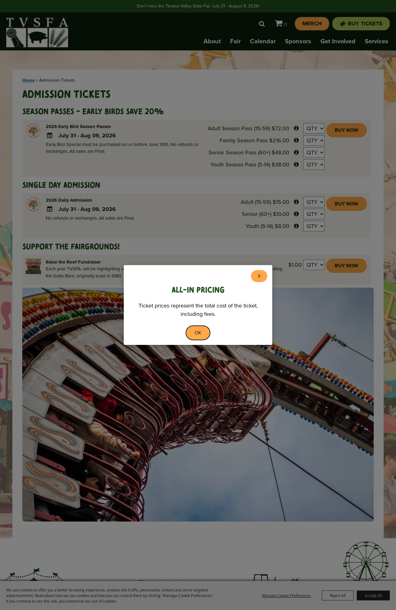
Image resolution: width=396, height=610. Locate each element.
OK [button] (198, 332)
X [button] (259, 276)
